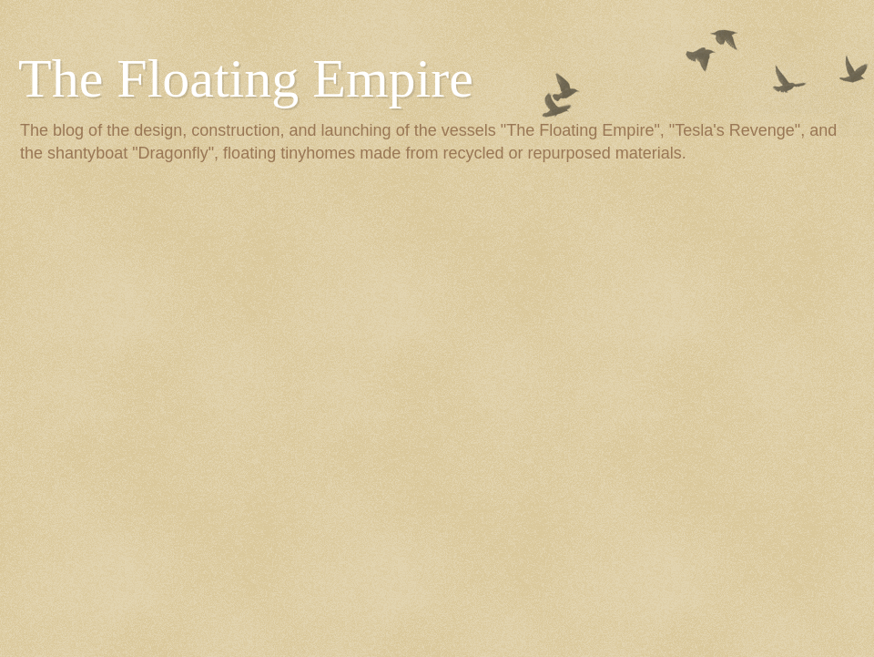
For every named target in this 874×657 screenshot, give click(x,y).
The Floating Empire (245, 78)
